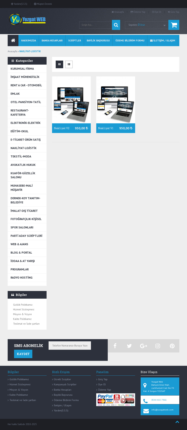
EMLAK (15, 93)
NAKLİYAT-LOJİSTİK (24, 148)
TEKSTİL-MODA (21, 156)
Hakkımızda (28, 40)
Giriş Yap (103, 379)
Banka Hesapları (62, 389)
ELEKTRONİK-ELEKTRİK (26, 123)
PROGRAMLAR (20, 269)
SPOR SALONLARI (22, 227)
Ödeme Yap (138, 12)
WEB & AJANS (19, 244)
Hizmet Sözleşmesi (23, 309)
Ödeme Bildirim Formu (66, 400)
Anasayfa (118, 12)
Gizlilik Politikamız (23, 304)
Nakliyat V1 (105, 128)
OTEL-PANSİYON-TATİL (26, 102)
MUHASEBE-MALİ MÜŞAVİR (22, 188)
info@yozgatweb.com (162, 409)
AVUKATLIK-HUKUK (23, 165)
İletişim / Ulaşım (62, 405)
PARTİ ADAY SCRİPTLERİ (26, 236)
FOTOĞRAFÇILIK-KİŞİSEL (26, 219)
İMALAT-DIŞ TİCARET (24, 211)
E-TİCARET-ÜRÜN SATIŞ (26, 139)
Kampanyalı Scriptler (65, 384)
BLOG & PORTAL (21, 252)
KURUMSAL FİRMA (22, 68)
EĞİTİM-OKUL (19, 131)
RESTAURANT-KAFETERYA (20, 112)
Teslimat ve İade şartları (26, 323)
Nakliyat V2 (61, 128)
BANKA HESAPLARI (52, 40)
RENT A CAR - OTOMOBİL (26, 85)
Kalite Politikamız (22, 319)
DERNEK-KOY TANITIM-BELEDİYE (25, 200)
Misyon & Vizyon (22, 314)
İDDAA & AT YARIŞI (23, 261)
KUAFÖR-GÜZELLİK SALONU (23, 175)
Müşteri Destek (43, 3)
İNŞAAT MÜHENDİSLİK (25, 77)
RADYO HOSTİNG (22, 277)
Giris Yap (173, 12)
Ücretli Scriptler (62, 379)
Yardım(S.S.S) (19, 3)
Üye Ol (156, 12)
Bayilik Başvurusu (63, 394)
